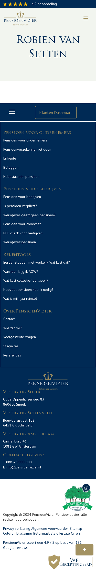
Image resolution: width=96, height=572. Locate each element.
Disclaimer (24, 533)
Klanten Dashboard (55, 112)
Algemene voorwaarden (50, 528)
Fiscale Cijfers (70, 533)
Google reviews (15, 547)
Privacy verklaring (16, 528)
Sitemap (76, 528)
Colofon (9, 533)
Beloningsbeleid (46, 533)
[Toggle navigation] (86, 18)
